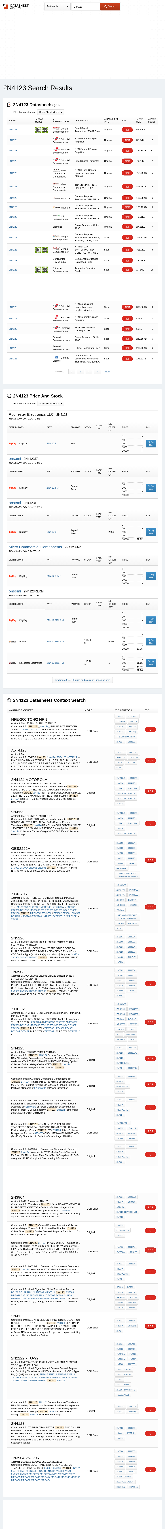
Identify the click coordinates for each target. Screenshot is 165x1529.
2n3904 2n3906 (124, 1451)
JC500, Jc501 (123, 1370)
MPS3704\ (22, 899)
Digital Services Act (117, 1516)
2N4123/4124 (122, 1105)
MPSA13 (35, 1451)
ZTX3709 (37, 908)
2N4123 (51, 443)
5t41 (119, 766)
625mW (120, 1065)
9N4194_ (45, 725)
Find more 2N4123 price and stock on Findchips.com (82, 680)
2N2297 (45, 1353)
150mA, (131, 860)
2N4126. (120, 726)
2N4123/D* (133, 786)
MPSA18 (15, 1273)
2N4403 (51, 1445)
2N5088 (70, 1270)
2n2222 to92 (123, 1360)
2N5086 (53, 1276)
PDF (127, 129)
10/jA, (119, 1408)
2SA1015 (133, 1460)
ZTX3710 (60, 908)
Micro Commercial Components (36, 547)
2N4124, (51, 756)
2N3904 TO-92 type (126, 1365)
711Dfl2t (132, 716)
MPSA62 (25, 1454)
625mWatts (40, 1071)
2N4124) (132, 1303)
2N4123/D (121, 777)
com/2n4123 (123, 1210)
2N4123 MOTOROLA (126, 796)
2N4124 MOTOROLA (126, 791)
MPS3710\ (49, 908)
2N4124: (57, 1112)
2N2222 (26, 1353)
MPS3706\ (35, 905)
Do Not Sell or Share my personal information (80, 1516)
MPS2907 (57, 1448)
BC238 (14, 1270)
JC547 (119, 1355)
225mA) (131, 977)
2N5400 (60, 1445)
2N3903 (15, 864)
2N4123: (120, 1110)
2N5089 (40, 1270)
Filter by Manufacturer (24, 112)
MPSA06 (25, 1451)
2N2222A (35, 1353)
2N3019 (15, 1356)
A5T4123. (62, 756)
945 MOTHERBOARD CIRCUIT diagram (127, 906)
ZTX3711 (16, 911)
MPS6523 (16, 1276)
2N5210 (25, 1273)
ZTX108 (15, 905)
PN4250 (44, 1276)
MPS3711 (72, 908)
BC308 (51, 1273)
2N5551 (24, 1448)
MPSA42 (55, 1451)
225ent (131, 945)
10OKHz (132, 1120)
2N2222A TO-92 (124, 1351)
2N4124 (120, 731)
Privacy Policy (46, 1516)
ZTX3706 (46, 905)
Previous (59, 371)
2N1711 (53, 1350)
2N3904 (24, 864)
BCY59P (24, 902)
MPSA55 (75, 1451)
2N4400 (120, 860)
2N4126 (131, 741)
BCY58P (76, 905)
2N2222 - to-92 (124, 1346)
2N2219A (16, 1353)
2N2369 (63, 1353)
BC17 (130, 1014)
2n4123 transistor (127, 1192)
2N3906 (42, 864)
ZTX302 (57, 905)
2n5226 (120, 950)
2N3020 (24, 1356)
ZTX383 (54, 902)
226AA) (120, 786)
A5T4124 (72, 756)
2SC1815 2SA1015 (125, 1456)
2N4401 (120, 982)
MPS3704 (132, 913)
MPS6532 (70, 899)
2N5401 (69, 1445)
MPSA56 (15, 1454)
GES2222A (121, 865)
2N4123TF (52, 531)
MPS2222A (46, 1448)
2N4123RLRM (55, 620)
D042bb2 (34, 729)
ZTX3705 (58, 899)
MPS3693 (35, 902)
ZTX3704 (33, 899)
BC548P (15, 908)
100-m (119, 761)
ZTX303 (15, 902)
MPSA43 (65, 1451)
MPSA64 (45, 1454)
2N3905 (33, 864)
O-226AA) (121, 1232)
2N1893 (62, 1350)
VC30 (119, 918)
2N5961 (34, 1273)
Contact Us (136, 1516)
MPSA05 (15, 1451)
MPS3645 (121, 1019)
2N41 (119, 1308)
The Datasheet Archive (16, 6)
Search (110, 6)
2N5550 (15, 1448)
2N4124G (132, 1052)
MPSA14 (45, 1451)
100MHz (120, 1187)
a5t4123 (131, 761)
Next (107, 371)
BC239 (22, 1270)
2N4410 (43, 1273)
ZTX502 (120, 1014)
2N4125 (133, 721)
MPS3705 (46, 899)
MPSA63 (35, 1454)
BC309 (59, 1273)
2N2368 (54, 1353)
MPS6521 (50, 1270)
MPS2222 (34, 1448)
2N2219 (71, 1350)
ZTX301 (66, 905)
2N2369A (72, 1353)
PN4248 (35, 1276)
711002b (24, 729)
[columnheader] (20, 120)
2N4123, (120, 751)
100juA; (132, 731)
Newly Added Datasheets (23, 1516)
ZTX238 (45, 902)
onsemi (15, 458)
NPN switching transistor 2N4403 (127, 871)
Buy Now (151, 443)
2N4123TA (52, 487)
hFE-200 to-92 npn (126, 736)
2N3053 (33, 1356)
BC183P (72, 902)
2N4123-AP (53, 576)
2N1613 (44, 1350)
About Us (150, 1516)
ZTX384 (63, 902)
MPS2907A (69, 1448)
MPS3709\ (26, 908)
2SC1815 (121, 1460)
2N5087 (62, 1276)
